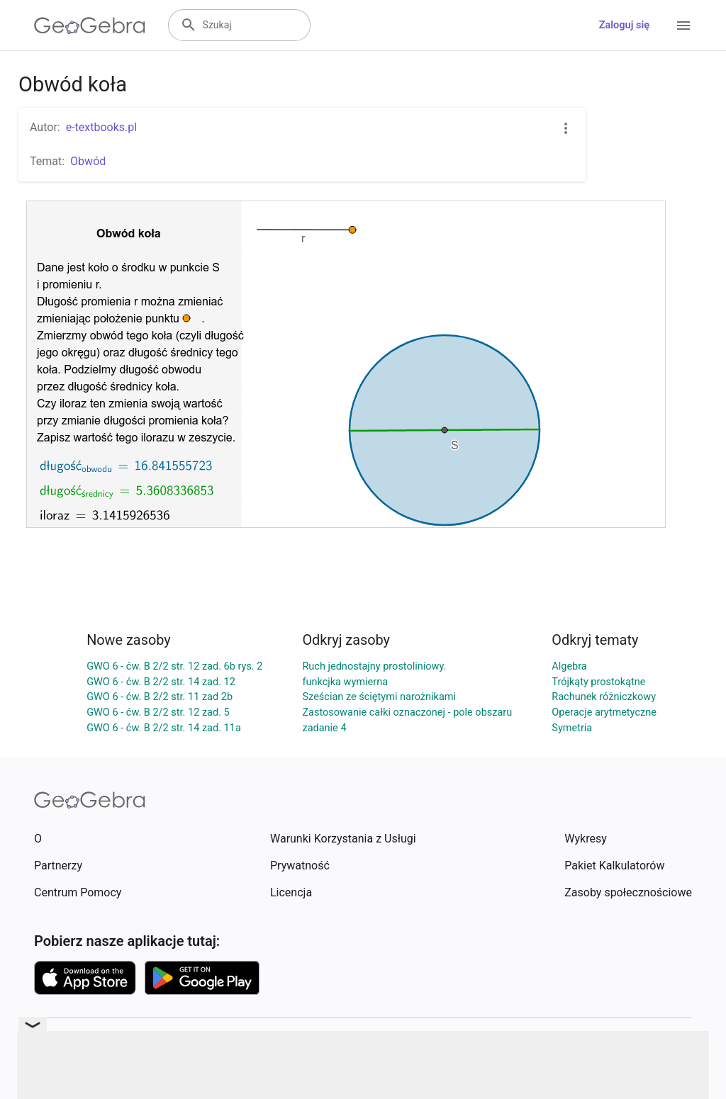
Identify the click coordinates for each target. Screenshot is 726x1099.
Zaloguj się (624, 25)
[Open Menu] (683, 25)
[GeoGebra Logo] (89, 25)
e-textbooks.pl (102, 127)
